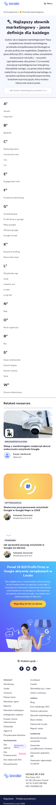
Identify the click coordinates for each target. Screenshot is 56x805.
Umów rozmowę (38, 692)
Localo (7, 289)
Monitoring (9, 684)
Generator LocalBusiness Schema (41, 747)
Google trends (10, 235)
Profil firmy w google (14, 219)
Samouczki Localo (38, 724)
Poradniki (10, 540)
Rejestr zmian (36, 728)
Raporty (7, 706)
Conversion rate (11, 154)
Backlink (7, 133)
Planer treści (10, 697)
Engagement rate (12, 181)
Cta (5, 160)
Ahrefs (7, 111)
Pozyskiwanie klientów (14, 735)
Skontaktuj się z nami (40, 688)
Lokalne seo (9, 284)
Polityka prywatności (26, 798)
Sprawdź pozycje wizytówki (38, 740)
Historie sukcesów (39, 711)
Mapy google (10, 224)
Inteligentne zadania (13, 714)
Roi (5, 343)
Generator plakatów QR (40, 755)
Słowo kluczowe (11, 257)
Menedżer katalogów (14, 710)
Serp (6, 376)
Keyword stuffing (12, 252)
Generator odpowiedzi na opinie (41, 762)
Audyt (6, 688)
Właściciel (17, 457)
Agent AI (8, 730)
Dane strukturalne (12, 360)
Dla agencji (15, 746)
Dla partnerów (10, 764)
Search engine (10, 365)
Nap (5, 311)
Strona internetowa (13, 392)
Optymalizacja (13, 503)
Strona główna (10, 12)
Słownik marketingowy (41, 715)
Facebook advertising (14, 197)
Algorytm (8, 116)
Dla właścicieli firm (13, 759)
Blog (32, 702)
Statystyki (8, 726)
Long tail (8, 295)
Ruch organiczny (11, 327)
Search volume (10, 370)
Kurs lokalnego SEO (39, 706)
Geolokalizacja (10, 214)
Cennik (33, 684)
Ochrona (8, 692)
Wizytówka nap (11, 273)
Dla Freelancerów (15, 754)
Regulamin (9, 798)
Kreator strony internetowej (10, 721)
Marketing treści (11, 149)
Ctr (5, 165)
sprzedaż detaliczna (16, 441)
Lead (6, 279)
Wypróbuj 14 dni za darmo (28, 603)
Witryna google (11, 230)
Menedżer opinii (11, 701)
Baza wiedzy (36, 719)
